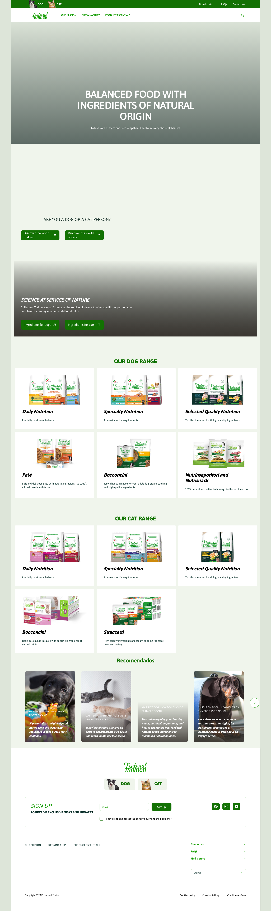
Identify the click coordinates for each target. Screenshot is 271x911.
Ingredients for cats (84, 325)
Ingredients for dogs (40, 325)
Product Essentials (87, 845)
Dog (36, 4)
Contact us (239, 4)
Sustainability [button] (91, 15)
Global (218, 872)
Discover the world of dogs (40, 235)
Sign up (161, 806)
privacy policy (143, 818)
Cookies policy (187, 895)
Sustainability (57, 845)
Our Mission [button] (68, 15)
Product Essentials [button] (117, 15)
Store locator (206, 4)
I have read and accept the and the (138, 818)
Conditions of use (236, 895)
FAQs (224, 4)
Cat (54, 4)
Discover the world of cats (84, 235)
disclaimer (165, 818)
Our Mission (33, 845)
